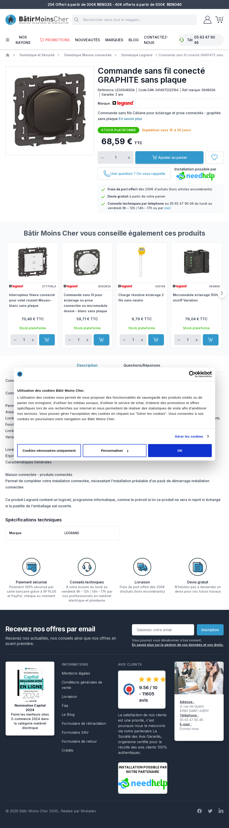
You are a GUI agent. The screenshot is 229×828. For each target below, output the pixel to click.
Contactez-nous (156, 40)
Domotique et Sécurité (37, 55)
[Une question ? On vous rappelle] (134, 173)
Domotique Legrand (136, 55)
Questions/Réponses (141, 365)
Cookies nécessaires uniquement (49, 450)
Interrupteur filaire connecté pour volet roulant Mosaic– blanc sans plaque (32, 300)
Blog (134, 40)
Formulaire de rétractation (84, 723)
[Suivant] (221, 293)
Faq (65, 705)
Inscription (210, 630)
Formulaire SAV (75, 732)
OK (179, 450)
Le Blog (68, 714)
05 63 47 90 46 (204, 40)
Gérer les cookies (189, 436)
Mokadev (88, 811)
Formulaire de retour (79, 741)
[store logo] (36, 20)
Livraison (69, 696)
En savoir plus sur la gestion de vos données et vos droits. (178, 645)
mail (167, 208)
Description (87, 365)
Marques (114, 40)
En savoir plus (130, 118)
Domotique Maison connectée (88, 55)
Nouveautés (87, 40)
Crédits (67, 750)
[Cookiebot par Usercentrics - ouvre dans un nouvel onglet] (192, 374)
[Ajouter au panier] (47, 339)
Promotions (55, 40)
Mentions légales (76, 673)
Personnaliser (114, 450)
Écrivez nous (189, 729)
